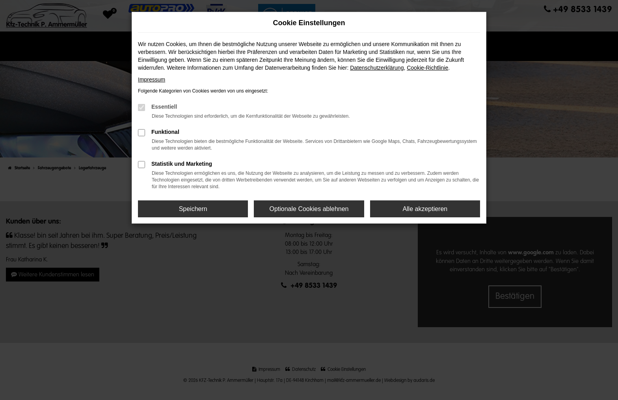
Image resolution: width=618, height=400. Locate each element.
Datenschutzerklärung (377, 68)
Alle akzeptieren (424, 209)
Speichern (193, 209)
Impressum (151, 79)
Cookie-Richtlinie (427, 68)
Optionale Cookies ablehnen (308, 209)
